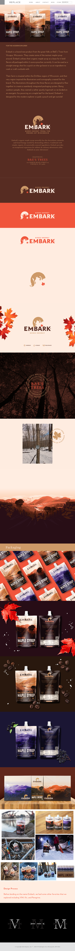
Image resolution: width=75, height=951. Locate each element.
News (53, 2)
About (38, 2)
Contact (46, 2)
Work (31, 2)
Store (59, 2)
